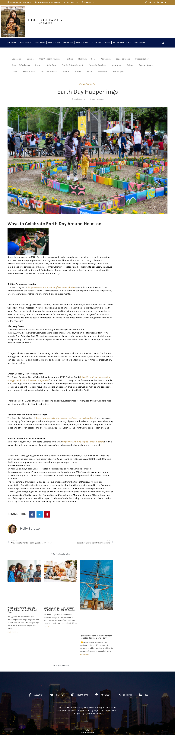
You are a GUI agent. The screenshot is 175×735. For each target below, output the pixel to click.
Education (16, 59)
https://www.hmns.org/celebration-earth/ (83, 441)
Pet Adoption (119, 71)
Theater (66, 71)
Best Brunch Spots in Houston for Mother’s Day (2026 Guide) (59, 609)
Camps (30, 59)
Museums (102, 71)
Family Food (54, 43)
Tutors (78, 71)
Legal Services (123, 59)
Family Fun (40, 43)
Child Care (51, 65)
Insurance (116, 65)
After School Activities (49, 59)
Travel (14, 71)
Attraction (106, 59)
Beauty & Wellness (21, 65)
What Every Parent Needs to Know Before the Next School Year (22, 610)
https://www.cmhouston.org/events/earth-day (51, 287)
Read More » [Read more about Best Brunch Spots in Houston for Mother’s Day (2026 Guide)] (49, 627)
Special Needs (146, 65)
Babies (130, 65)
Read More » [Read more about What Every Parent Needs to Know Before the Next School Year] (13, 632)
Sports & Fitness (48, 71)
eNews (82, 84)
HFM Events (26, 43)
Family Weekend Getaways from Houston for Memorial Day (96, 636)
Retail (38, 65)
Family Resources (101, 43)
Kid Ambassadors (122, 43)
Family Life (68, 43)
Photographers (142, 59)
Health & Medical (86, 59)
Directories (139, 43)
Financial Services (97, 65)
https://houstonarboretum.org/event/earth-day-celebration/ (65, 418)
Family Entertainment (72, 65)
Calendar (12, 43)
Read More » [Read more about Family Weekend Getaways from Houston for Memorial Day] (85, 655)
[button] (162, 43)
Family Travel (82, 43)
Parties (69, 59)
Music (89, 71)
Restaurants (29, 71)
